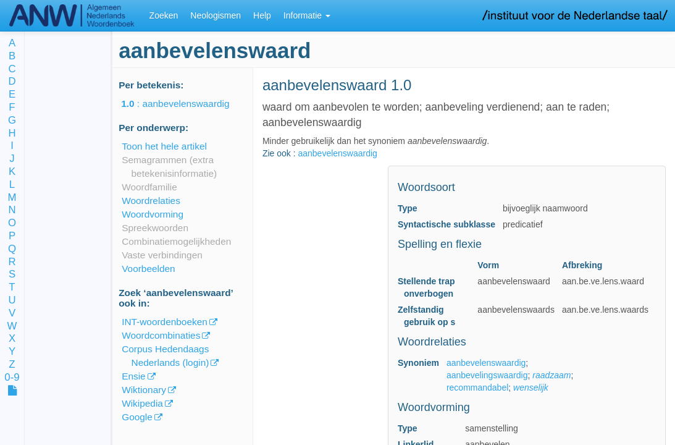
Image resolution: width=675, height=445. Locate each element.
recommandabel (477, 387)
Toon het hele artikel (164, 146)
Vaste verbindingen (162, 255)
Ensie (134, 376)
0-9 (11, 378)
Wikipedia (142, 403)
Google (137, 417)
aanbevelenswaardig (337, 153)
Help (262, 15)
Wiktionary (144, 389)
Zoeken (163, 15)
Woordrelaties (151, 200)
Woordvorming (152, 214)
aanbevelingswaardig (487, 375)
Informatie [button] (306, 15)
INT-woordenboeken (165, 321)
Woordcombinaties (161, 335)
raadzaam (551, 375)
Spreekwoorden (155, 227)
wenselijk (530, 387)
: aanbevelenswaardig (183, 103)
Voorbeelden (148, 268)
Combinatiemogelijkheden (176, 241)
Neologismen (215, 15)
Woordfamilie (149, 187)
